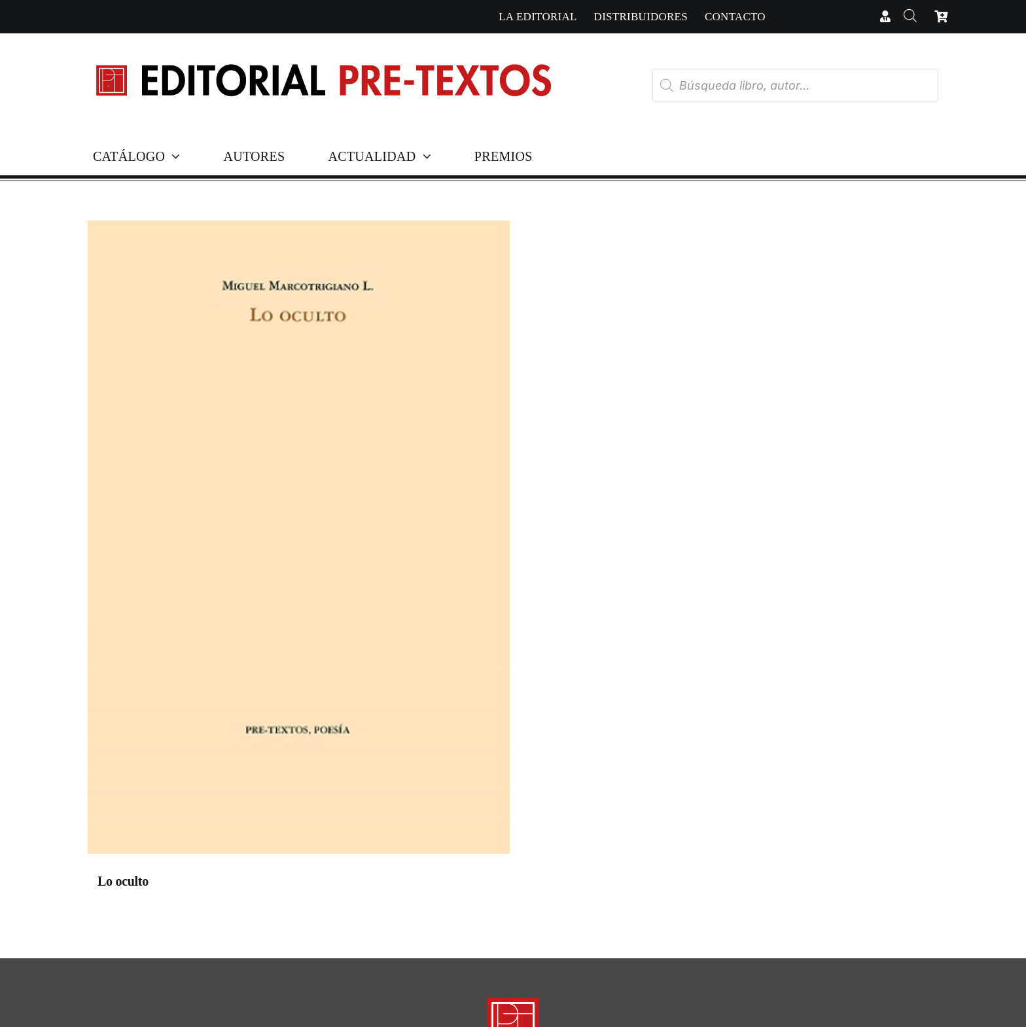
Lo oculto (123, 881)
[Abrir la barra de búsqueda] (910, 16)
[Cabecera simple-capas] (322, 51)
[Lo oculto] (299, 540)
